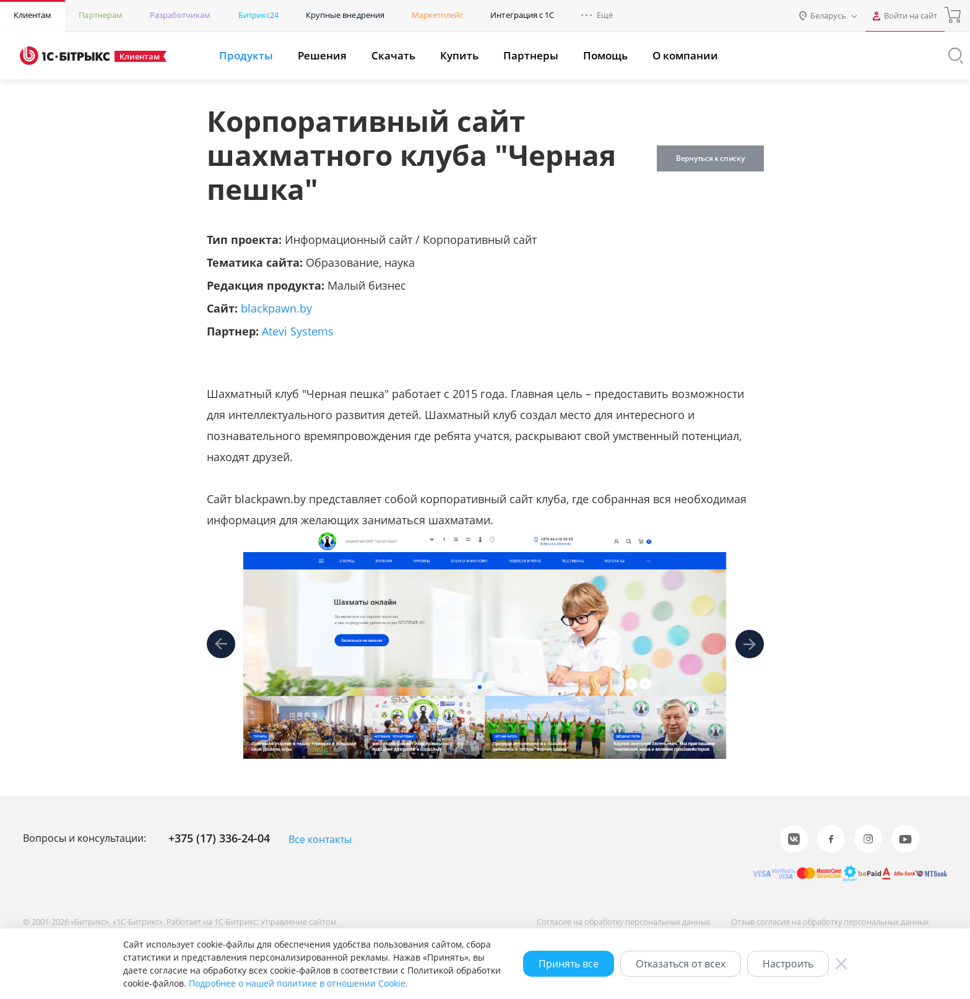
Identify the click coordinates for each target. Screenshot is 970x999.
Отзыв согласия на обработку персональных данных (830, 921)
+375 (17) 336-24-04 (219, 838)
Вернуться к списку (710, 158)
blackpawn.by (276, 308)
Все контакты (320, 839)
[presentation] (221, 644)
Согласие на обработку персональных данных (623, 921)
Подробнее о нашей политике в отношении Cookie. (298, 983)
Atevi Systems (298, 331)
